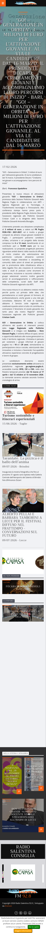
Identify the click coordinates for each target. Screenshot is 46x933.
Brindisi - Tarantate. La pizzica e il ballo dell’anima (23, 614)
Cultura (6, 582)
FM (23, 896)
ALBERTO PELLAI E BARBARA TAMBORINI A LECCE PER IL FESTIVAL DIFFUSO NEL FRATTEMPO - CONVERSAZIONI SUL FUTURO (22, 524)
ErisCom (8, 906)
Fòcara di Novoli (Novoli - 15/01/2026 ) (23, 587)
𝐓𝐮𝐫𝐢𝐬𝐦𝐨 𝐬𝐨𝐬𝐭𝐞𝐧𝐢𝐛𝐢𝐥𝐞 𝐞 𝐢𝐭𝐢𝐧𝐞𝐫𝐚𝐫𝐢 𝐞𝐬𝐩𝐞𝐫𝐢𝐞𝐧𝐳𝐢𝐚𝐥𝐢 (19, 417)
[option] (23, 872)
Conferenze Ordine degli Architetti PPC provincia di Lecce (34, 773)
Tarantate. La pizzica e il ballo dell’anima (22, 460)
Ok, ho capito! (34, 927)
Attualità (23, 14)
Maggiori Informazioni (23, 931)
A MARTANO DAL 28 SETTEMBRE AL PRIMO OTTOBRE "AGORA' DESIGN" (12, 774)
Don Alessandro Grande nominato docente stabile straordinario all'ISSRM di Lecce (23, 814)
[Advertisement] (19, 687)
